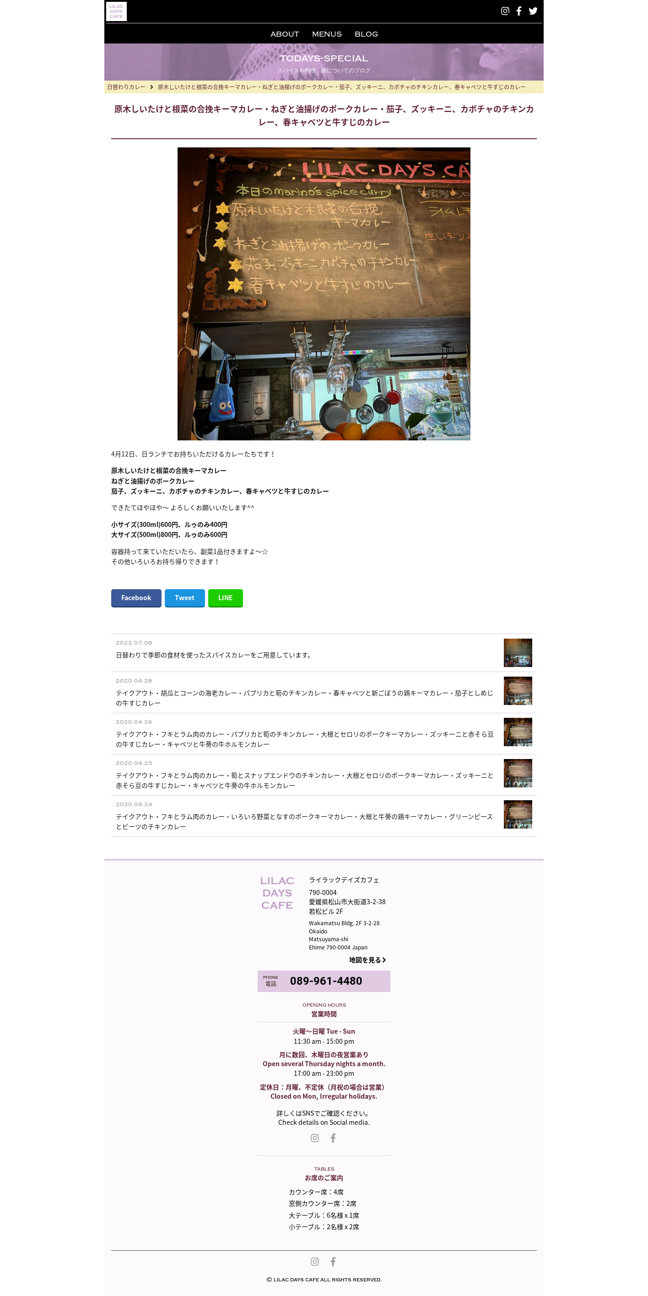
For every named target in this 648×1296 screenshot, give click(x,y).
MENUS (327, 34)
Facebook (136, 597)
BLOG (366, 34)
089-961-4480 (326, 981)
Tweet (184, 597)
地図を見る (365, 960)
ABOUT (284, 34)
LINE (225, 597)
